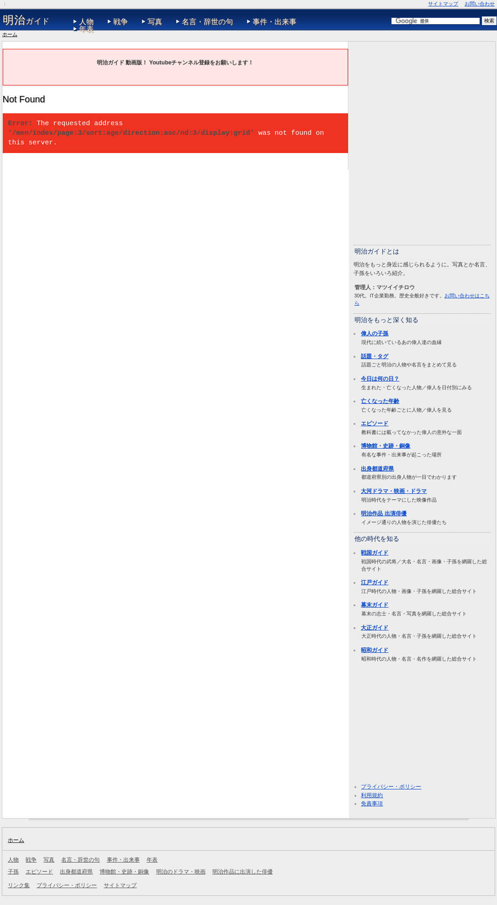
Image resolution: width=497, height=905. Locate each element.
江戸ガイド (374, 582)
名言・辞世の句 (207, 22)
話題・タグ (374, 356)
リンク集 (19, 885)
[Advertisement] (98, 142)
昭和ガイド (374, 650)
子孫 (13, 871)
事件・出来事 (274, 22)
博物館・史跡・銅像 (385, 446)
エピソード (374, 423)
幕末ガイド (374, 605)
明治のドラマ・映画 (181, 871)
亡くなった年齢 (380, 401)
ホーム (9, 34)
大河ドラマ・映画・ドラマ (394, 491)
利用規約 (372, 795)
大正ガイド (374, 628)
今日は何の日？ (380, 379)
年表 (86, 29)
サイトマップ (443, 3)
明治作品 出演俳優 (383, 513)
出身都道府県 (377, 469)
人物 (86, 22)
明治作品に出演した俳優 (242, 871)
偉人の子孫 (374, 333)
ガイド (26, 20)
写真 (155, 22)
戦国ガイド (374, 553)
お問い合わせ (480, 3)
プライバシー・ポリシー (391, 786)
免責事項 (372, 803)
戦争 (120, 22)
